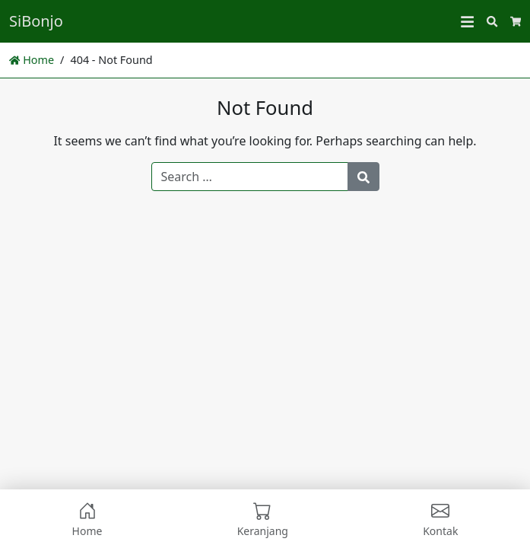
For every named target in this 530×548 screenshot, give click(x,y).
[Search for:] (249, 176)
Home (31, 60)
